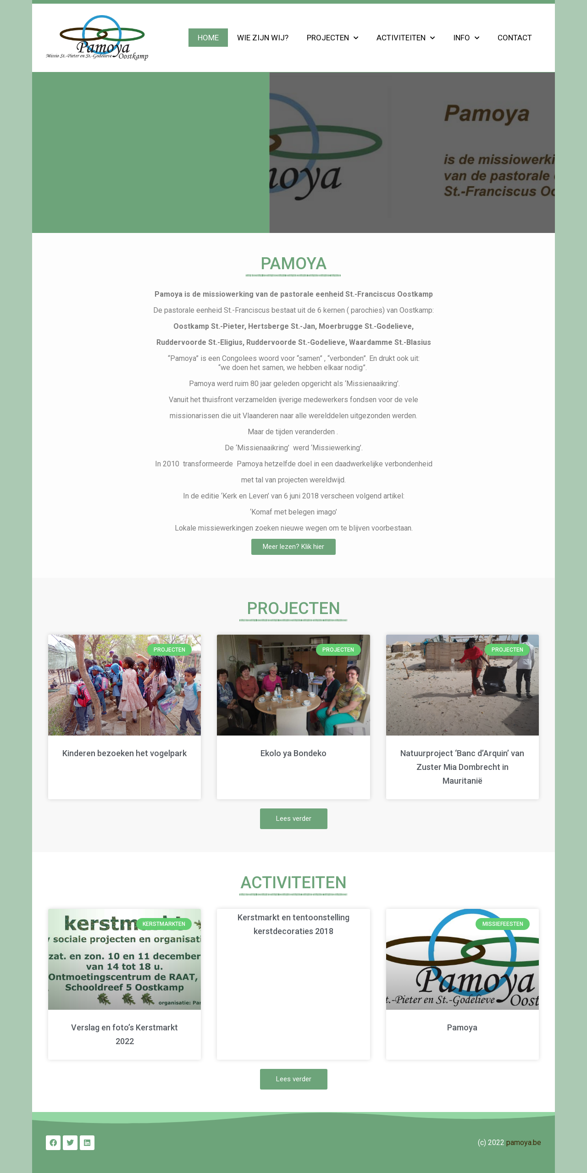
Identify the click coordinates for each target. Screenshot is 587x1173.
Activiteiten (406, 38)
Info (466, 38)
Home (208, 37)
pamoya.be (523, 1142)
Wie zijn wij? (262, 37)
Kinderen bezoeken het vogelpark (124, 753)
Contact (515, 37)
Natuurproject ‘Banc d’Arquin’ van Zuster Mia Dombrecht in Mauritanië (462, 767)
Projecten (332, 38)
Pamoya (462, 1027)
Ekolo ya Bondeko (293, 753)
